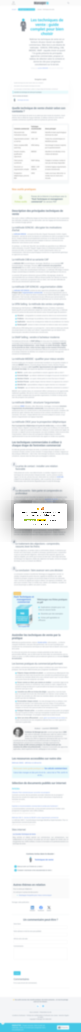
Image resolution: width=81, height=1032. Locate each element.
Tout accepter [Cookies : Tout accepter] (30, 520)
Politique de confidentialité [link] (40, 524)
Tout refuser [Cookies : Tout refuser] (41, 520)
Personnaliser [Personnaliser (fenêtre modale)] (52, 520)
